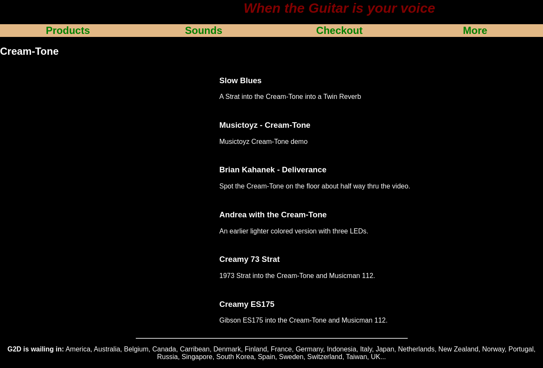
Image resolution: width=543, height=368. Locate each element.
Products (68, 30)
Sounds (203, 30)
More (475, 30)
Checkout (339, 30)
